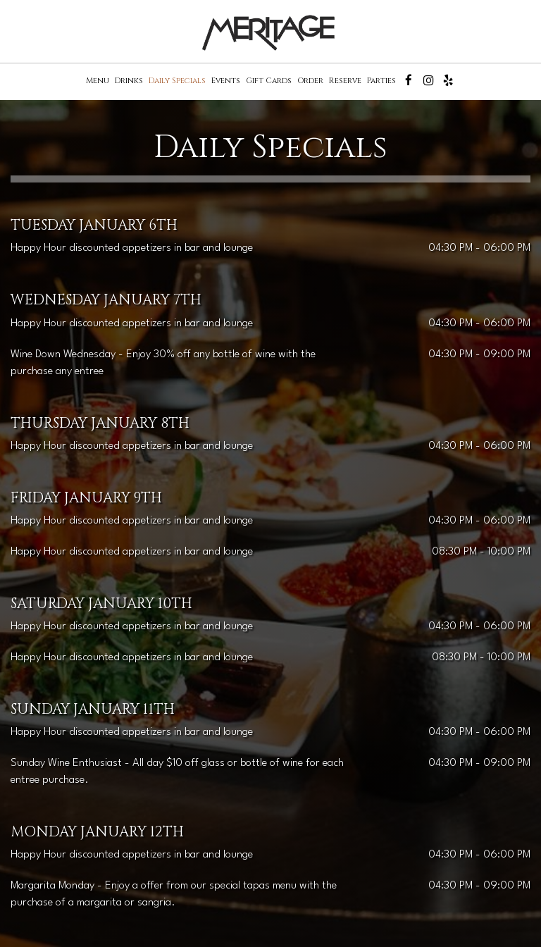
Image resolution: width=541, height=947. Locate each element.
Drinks (129, 80)
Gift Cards (269, 80)
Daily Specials (177, 80)
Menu (97, 80)
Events (225, 80)
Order (310, 80)
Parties (381, 80)
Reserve (345, 80)
